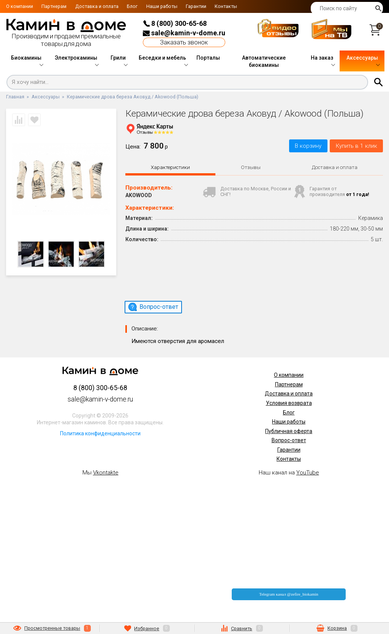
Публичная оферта (288, 431)
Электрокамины (76, 58)
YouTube (307, 472)
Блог (132, 6)
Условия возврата (289, 403)
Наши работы (161, 6)
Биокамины (26, 58)
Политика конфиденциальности (100, 433)
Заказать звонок (184, 42)
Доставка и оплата (97, 6)
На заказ (322, 58)
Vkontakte (106, 472)
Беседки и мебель (162, 58)
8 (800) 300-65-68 (175, 23)
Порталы (208, 58)
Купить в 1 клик (356, 145)
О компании (19, 6)
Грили (118, 58)
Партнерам (53, 6)
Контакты (226, 6)
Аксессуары (362, 58)
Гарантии (196, 6)
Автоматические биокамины (264, 61)
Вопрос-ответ (289, 440)
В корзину (308, 145)
